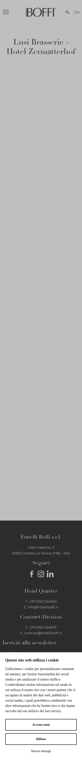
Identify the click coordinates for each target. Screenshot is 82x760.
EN (77, 12)
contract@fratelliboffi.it (43, 633)
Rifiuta (41, 739)
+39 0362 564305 (43, 627)
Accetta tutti (41, 724)
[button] (68, 12)
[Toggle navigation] (9, 12)
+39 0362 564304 (43, 601)
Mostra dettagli (41, 751)
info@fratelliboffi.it (43, 607)
